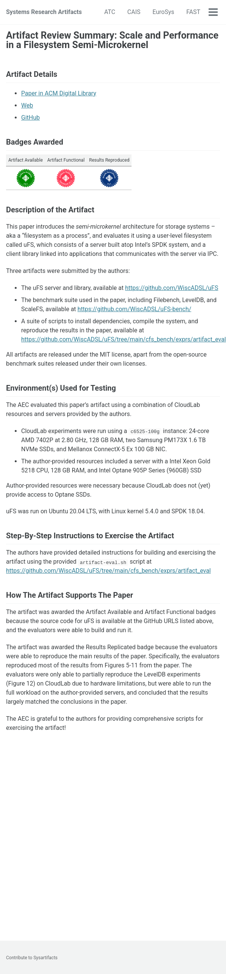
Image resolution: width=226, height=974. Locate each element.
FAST (193, 12)
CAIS (134, 12)
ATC (109, 12)
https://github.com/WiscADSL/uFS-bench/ (134, 309)
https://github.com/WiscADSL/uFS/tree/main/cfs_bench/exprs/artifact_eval (123, 339)
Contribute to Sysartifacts (31, 957)
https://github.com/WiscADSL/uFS (171, 287)
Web (27, 105)
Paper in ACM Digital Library (58, 93)
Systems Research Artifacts (44, 12)
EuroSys (164, 12)
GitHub (30, 117)
